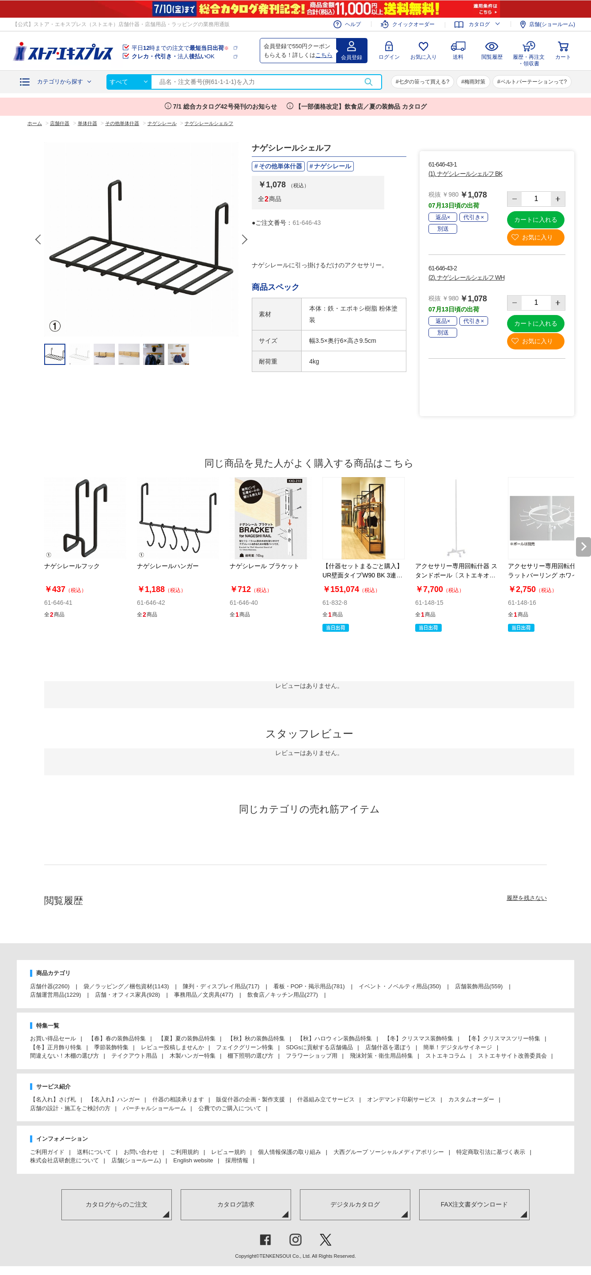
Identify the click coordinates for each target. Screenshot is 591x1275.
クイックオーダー (413, 24)
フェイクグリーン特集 (244, 1047)
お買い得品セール (53, 1038)
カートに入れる (535, 219)
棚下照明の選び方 (250, 1055)
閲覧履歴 (492, 57)
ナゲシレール (332, 166)
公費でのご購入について (229, 1108)
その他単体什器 (280, 166)
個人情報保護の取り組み (289, 1152)
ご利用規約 (184, 1152)
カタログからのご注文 (117, 1204)
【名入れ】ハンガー (114, 1099)
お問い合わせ (141, 1152)
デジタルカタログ (355, 1204)
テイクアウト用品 (134, 1055)
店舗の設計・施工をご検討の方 (70, 1108)
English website (193, 1160)
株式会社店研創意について (64, 1160)
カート (563, 57)
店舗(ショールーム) (552, 24)
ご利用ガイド (47, 1152)
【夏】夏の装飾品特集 (187, 1038)
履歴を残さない (527, 898)
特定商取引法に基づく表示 (490, 1152)
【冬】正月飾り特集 (56, 1047)
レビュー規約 (228, 1152)
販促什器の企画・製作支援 (250, 1099)
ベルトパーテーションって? (533, 82)
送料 (458, 57)
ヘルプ (353, 24)
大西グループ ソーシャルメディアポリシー (388, 1152)
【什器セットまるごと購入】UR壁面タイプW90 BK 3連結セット (362, 575)
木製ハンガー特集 (193, 1055)
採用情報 (236, 1160)
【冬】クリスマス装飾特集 (418, 1038)
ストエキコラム (445, 1055)
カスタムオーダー (471, 1099)
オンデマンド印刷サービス (401, 1099)
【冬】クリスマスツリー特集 (503, 1038)
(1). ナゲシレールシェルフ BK (465, 173)
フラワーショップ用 (311, 1055)
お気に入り (423, 57)
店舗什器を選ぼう (388, 1047)
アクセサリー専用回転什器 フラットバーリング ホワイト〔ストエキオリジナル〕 (549, 575)
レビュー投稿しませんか (172, 1047)
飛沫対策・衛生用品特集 (381, 1055)
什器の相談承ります (178, 1099)
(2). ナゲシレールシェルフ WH (466, 277)
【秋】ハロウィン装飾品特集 (334, 1038)
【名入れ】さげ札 (53, 1099)
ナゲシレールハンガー (168, 565)
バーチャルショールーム (154, 1108)
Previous (38, 239)
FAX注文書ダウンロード (474, 1204)
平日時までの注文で (180, 48)
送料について (94, 1152)
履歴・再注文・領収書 (529, 59)
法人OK (173, 56)
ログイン (389, 57)
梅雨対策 (474, 82)
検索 (368, 82)
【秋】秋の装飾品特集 (256, 1038)
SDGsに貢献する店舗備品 (319, 1047)
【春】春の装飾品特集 (117, 1038)
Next (244, 239)
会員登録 (351, 57)
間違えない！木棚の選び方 (64, 1055)
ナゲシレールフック (72, 565)
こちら (324, 55)
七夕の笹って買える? (423, 82)
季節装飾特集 (111, 1047)
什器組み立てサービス (326, 1099)
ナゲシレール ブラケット (264, 565)
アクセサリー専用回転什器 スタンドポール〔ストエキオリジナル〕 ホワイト (456, 575)
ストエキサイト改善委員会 (512, 1055)
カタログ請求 (235, 1204)
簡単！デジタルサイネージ (457, 1047)
